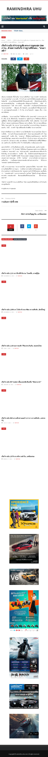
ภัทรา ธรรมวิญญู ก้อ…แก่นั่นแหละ (34, 214)
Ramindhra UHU (24, 9)
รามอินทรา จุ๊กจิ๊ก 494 (9, 202)
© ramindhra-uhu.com (21, 754)
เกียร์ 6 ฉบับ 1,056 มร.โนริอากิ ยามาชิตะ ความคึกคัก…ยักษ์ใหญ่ (23, 309)
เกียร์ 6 (3, 37)
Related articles (7, 239)
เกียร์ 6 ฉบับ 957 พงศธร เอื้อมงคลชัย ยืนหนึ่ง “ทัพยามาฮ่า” (21, 382)
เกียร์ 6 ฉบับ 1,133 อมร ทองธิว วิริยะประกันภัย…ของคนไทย (21, 346)
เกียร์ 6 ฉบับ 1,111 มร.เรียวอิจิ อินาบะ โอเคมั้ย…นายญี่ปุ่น (20, 273)
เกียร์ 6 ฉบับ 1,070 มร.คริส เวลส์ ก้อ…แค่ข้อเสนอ (17, 456)
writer (6, 54)
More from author (20, 239)
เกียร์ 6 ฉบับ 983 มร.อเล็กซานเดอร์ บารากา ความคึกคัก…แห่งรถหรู (23, 419)
